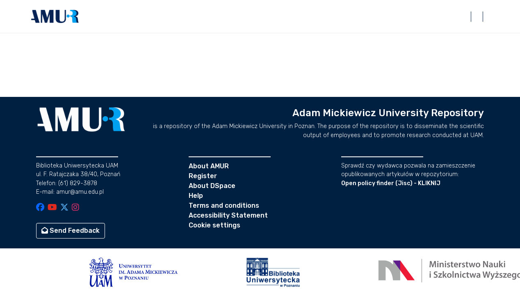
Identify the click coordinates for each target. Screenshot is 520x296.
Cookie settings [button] (214, 225)
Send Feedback (70, 230)
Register (203, 176)
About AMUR (209, 166)
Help (196, 196)
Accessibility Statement (228, 215)
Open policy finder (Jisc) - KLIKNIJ (390, 183)
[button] (55, 16)
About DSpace (212, 186)
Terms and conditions (224, 205)
